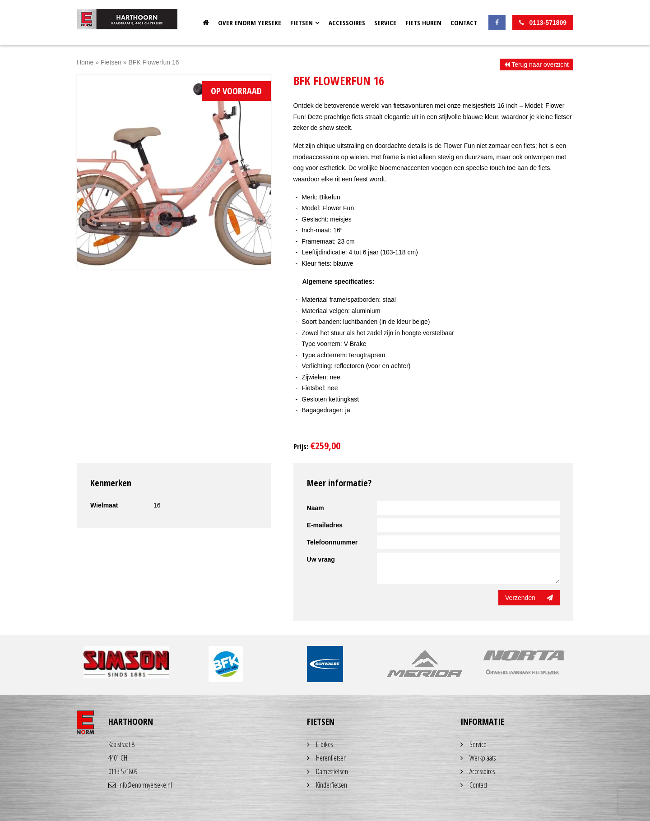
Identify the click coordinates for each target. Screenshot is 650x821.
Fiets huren (423, 22)
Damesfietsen (332, 771)
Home (206, 22)
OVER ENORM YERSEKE (249, 22)
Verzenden (529, 597)
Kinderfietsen (331, 785)
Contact (463, 22)
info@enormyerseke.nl (140, 785)
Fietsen (301, 22)
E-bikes (324, 744)
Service (385, 22)
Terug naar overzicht (536, 64)
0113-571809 (122, 771)
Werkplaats (482, 758)
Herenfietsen (331, 758)
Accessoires (347, 22)
